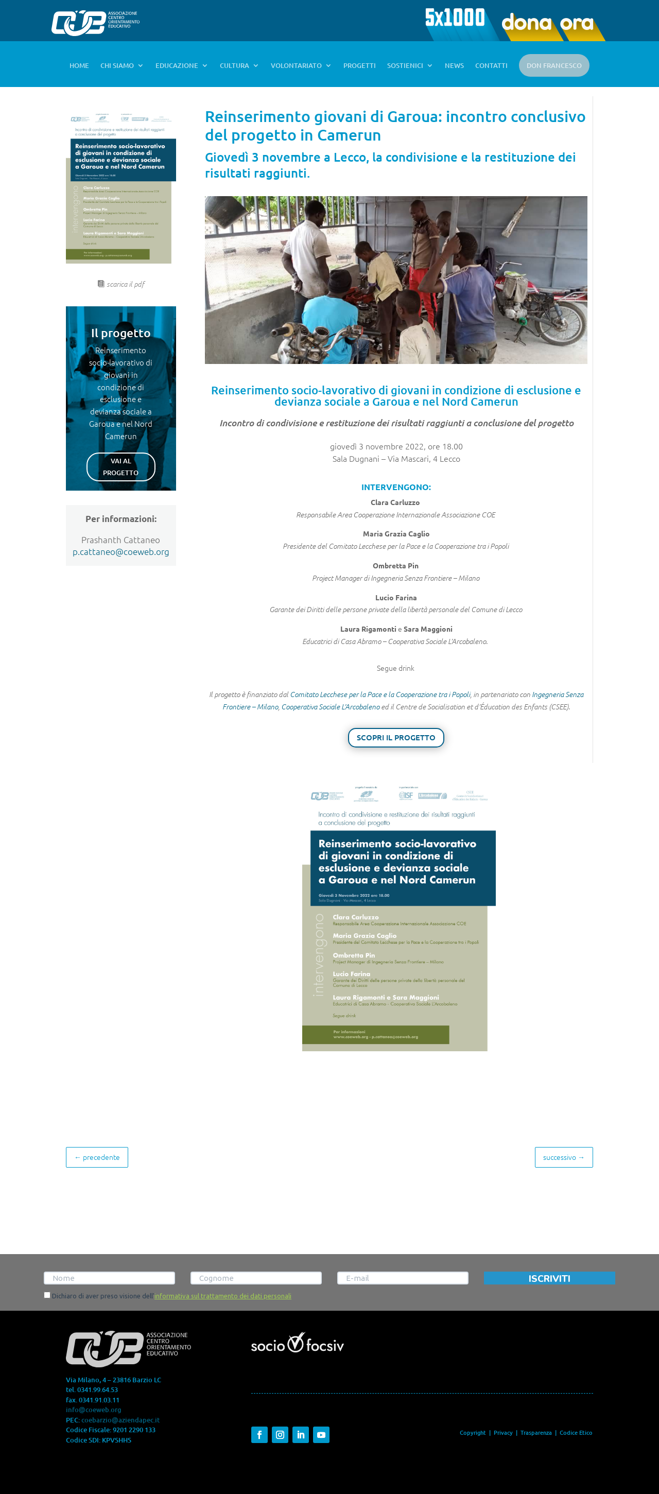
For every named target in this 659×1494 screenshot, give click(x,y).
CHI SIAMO (117, 66)
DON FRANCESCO (554, 65)
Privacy (503, 1432)
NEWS (454, 66)
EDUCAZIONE (176, 66)
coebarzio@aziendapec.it (120, 1419)
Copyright (473, 1432)
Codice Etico (576, 1432)
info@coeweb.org (94, 1409)
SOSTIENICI (405, 66)
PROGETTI (359, 66)
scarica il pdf (125, 284)
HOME (79, 66)
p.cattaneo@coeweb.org (121, 551)
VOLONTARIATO (296, 66)
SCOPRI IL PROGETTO (396, 737)
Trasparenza (537, 1432)
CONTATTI (491, 66)
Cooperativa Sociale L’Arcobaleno (330, 706)
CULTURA (234, 66)
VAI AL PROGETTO (120, 466)
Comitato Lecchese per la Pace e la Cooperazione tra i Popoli (380, 694)
